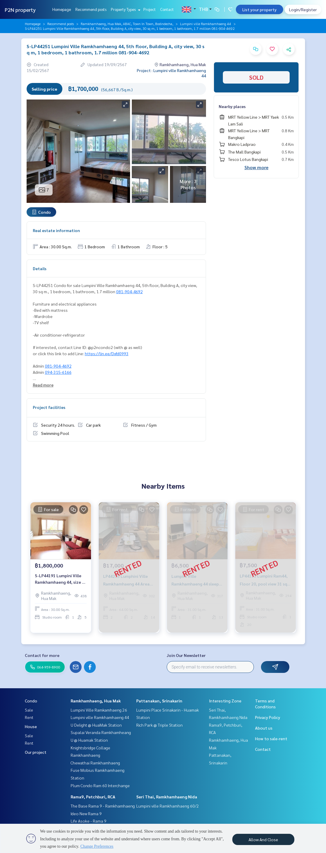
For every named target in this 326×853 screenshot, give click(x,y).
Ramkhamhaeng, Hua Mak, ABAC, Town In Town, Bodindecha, (127, 23)
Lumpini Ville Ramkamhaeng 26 (99, 709)
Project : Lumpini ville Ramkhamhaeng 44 (171, 73)
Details (39, 268)
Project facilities (49, 407)
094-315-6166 (58, 372)
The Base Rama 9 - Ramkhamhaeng (103, 805)
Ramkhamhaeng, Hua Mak (96, 700)
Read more (43, 384)
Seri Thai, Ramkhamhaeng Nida (166, 796)
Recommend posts (90, 9)
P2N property (20, 9)
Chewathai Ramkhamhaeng (95, 762)
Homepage (61, 9)
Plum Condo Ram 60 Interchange (100, 785)
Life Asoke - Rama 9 (88, 820)
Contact (167, 9)
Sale (29, 709)
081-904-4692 (129, 291)
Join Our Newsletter (186, 655)
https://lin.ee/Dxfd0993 (107, 353)
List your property (259, 9)
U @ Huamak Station (89, 740)
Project (149, 9)
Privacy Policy (267, 717)
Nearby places (232, 106)
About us (264, 727)
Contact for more (42, 655)
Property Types (125, 9)
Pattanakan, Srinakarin (159, 700)
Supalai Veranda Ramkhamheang (101, 732)
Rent (29, 717)
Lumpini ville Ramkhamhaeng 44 (205, 23)
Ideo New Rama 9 (86, 813)
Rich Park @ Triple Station (159, 725)
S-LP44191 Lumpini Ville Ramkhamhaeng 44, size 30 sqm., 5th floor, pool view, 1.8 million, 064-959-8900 (61, 579)
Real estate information (56, 230)
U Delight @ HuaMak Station (96, 725)
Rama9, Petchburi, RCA (93, 796)
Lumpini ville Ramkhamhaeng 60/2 (167, 805)
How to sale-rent (271, 738)
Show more (256, 167)
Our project (35, 752)
